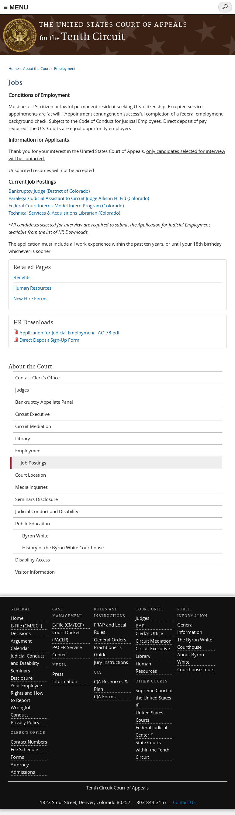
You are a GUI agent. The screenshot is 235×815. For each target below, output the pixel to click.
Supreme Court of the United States (154, 697)
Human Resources (32, 288)
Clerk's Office (149, 633)
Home (14, 68)
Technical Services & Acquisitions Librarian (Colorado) (64, 213)
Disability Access (32, 560)
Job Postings (33, 463)
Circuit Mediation (33, 426)
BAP (140, 626)
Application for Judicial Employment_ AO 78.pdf (69, 333)
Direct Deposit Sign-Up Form (49, 340)
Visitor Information (35, 572)
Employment (64, 68)
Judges (22, 390)
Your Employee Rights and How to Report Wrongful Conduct (27, 700)
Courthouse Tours (195, 669)
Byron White (35, 536)
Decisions (21, 633)
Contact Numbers (29, 742)
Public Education (32, 523)
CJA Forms (105, 696)
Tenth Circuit (82, 37)
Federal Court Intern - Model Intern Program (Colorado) (66, 205)
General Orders (110, 640)
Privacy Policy (25, 722)
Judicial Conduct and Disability (46, 511)
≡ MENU (16, 7)
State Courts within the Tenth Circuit (152, 749)
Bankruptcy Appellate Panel (44, 402)
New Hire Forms (30, 298)
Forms (17, 757)
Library (22, 438)
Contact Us (184, 802)
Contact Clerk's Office (37, 378)
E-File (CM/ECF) (26, 626)
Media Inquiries (31, 487)
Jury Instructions (111, 662)
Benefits (21, 277)
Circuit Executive (32, 414)
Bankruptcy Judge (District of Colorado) (49, 191)
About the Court (36, 68)
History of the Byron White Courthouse (63, 547)
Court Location (30, 475)
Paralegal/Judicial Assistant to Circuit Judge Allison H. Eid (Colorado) (79, 198)
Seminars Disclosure (36, 499)
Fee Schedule (24, 749)
